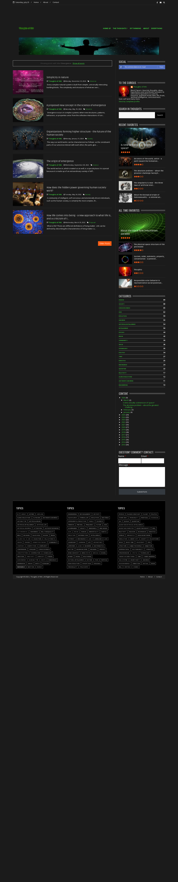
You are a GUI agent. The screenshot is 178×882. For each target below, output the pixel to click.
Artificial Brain (35, 521)
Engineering (123, 385)
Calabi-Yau (21, 539)
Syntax (134, 553)
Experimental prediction (77, 521)
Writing (127, 567)
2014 (124, 442)
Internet (71, 539)
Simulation (123, 539)
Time (120, 356)
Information (83, 535)
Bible (19, 535)
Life (89, 542)
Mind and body (73, 553)
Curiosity (40, 556)
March (126, 400)
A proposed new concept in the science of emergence (76, 105)
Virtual (145, 563)
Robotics (122, 360)
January (127, 412)
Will (120, 567)
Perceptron (86, 563)
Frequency (90, 525)
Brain (121, 336)
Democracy (52, 560)
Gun (69, 532)
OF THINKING (135, 28)
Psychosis (154, 518)
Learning (82, 542)
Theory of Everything (127, 556)
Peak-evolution (74, 563)
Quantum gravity (143, 528)
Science (95, 165)
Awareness (34, 532)
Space (121, 344)
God (120, 312)
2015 (124, 439)
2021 (124, 424)
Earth (37, 563)
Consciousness (124, 308)
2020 (124, 427)
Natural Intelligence (76, 560)
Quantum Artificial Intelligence (131, 525)
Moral (78, 556)
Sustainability (137, 549)
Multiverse (87, 556)
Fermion (71, 525)
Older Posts (105, 243)
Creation (20, 556)
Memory (102, 549)
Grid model (103, 528)
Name (122, 456)
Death (43, 560)
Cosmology (123, 348)
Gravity (83, 528)
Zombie (135, 567)
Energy (39, 567)
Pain (96, 560)
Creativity (31, 556)
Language (98, 539)
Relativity (122, 373)
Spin (149, 542)
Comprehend (21, 549)
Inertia (104, 532)
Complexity (43, 546)
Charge (27, 542)
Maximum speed (82, 549)
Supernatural (124, 549)
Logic (80, 546)
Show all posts (78, 63)
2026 (124, 397)
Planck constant (133, 514)
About (45, 2)
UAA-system (123, 560)
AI (18, 514)
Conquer (32, 549)
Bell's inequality (47, 532)
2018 (124, 432)
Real (154, 528)
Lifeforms (71, 546)
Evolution (123, 316)
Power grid (123, 518)
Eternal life (84, 518)
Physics (121, 332)
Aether (31, 514)
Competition (31, 546)
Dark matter (33, 560)
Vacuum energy (124, 563)
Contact (56, 2)
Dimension (21, 563)
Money (70, 556)
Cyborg (49, 556)
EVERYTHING (156, 28)
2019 (124, 429)
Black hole (36, 535)
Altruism (36, 518)
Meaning (93, 549)
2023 (124, 419)
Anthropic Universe (126, 381)
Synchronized (124, 553)
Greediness (93, 528)
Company (20, 546)
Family (91, 521)
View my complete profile (129, 101)
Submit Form (142, 492)
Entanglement (85, 514)
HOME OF (107, 28)
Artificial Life (42, 525)
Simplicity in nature (58, 77)
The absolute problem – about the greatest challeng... (141, 406)
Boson (45, 535)
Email (144, 456)
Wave (153, 563)
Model (103, 553)
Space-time (130, 542)
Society (90, 139)
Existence (105, 518)
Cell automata (49, 539)
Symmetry (149, 549)
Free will (80, 525)
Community (123, 340)
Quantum (122, 369)
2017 (124, 435)
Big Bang (26, 535)
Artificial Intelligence (127, 324)
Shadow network (143, 535)
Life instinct (98, 542)
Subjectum (148, 546)
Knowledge (123, 365)
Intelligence (123, 328)
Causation (37, 539)
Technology (144, 553)
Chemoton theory (39, 542)
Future (98, 525)
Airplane (40, 514)
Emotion (31, 567)
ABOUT (146, 28)
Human (121, 300)
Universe (93, 81)
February (128, 409)
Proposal (92, 222)
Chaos (19, 542)
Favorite (100, 521)
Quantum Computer (126, 528)
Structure (123, 546)
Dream (30, 563)
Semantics (131, 535)
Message (124, 465)
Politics (122, 352)
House (76, 532)
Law (105, 539)
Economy (45, 563)
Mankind (88, 546)
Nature (89, 560)
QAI (120, 521)
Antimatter (21, 521)
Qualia (126, 521)
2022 (124, 422)
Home (36, 2)
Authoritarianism (52, 528)
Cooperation (35, 553)
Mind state (86, 553)
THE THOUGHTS (119, 28)
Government (72, 528)
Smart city (134, 539)
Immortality (94, 532)
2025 (124, 415)
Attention (38, 528)
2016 (124, 437)
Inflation (71, 535)
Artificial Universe (24, 528)
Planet (145, 514)
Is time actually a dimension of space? (138, 402)
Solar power (154, 539)
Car (29, 539)
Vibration (136, 563)
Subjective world (135, 546)
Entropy (97, 514)
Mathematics (99, 546)
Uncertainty (135, 560)
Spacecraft (140, 542)
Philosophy (84, 567)
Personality (72, 567)
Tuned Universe (149, 556)
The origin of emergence (60, 161)
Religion (132, 532)
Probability (134, 518)
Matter (71, 549)
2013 (124, 444)
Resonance (142, 532)
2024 (124, 417)
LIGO (90, 539)
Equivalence (72, 518)
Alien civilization (125, 377)
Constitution (22, 553)
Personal (97, 563)
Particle (104, 560)
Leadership (72, 542)
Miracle (95, 553)
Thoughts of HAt (140, 87)
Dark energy (21, 560)
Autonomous (22, 532)
